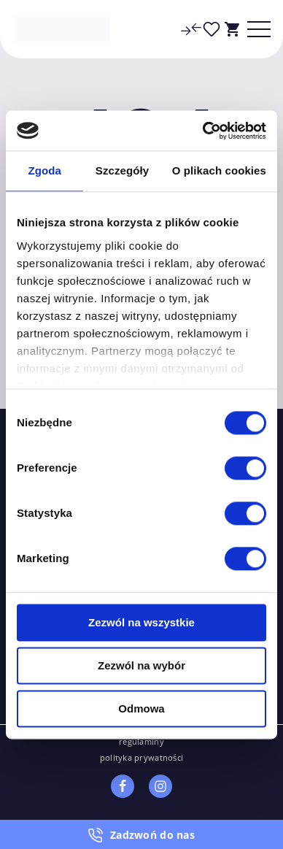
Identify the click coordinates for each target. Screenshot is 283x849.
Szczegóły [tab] (122, 170)
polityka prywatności (142, 757)
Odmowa (141, 708)
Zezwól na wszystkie (141, 622)
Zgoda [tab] (44, 170)
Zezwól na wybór (141, 665)
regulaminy (141, 741)
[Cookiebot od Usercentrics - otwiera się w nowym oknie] (203, 130)
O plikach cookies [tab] (219, 170)
